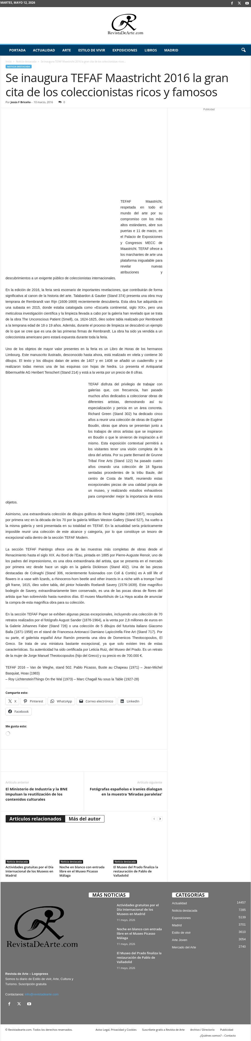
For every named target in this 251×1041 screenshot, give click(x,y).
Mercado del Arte (184, 947)
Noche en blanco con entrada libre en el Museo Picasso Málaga (82, 871)
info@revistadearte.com (42, 994)
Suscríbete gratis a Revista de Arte (163, 1029)
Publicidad (226, 1029)
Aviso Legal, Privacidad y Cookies (116, 1029)
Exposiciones (125, 50)
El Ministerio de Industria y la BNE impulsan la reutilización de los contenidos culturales (37, 794)
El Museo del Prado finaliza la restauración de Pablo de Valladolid (135, 871)
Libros (151, 50)
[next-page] (160, 818)
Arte (66, 50)
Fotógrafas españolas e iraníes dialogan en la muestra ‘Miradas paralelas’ (126, 791)
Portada (17, 50)
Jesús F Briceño (21, 102)
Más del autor (84, 819)
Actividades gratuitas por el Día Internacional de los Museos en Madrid (29, 871)
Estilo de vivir (91, 50)
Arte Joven (179, 940)
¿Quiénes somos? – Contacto (218, 1035)
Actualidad (44, 50)
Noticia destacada (26, 61)
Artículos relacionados (36, 819)
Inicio (9, 61)
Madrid (171, 50)
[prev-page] (154, 818)
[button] (243, 50)
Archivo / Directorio (202, 1029)
